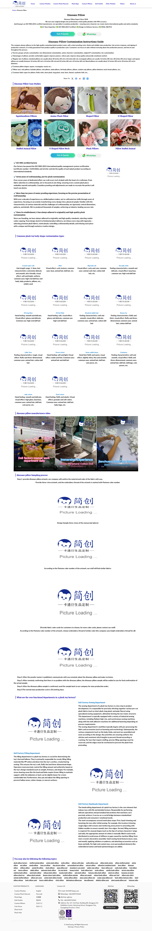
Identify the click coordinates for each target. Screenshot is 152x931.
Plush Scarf (18, 909)
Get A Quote (63, 34)
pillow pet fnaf (114, 875)
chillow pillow (25, 868)
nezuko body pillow (65, 873)
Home (33, 4)
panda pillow (33, 865)
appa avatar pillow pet (87, 878)
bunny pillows (23, 870)
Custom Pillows (87, 4)
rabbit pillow (34, 870)
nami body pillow (35, 873)
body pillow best (86, 870)
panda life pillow (37, 868)
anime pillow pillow (70, 878)
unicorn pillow (91, 865)
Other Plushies (110, 4)
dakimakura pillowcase (74, 880)
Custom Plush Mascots (60, 4)
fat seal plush (62, 870)
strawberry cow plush (77, 868)
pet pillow (23, 865)
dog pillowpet (89, 880)
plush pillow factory (20, 863)
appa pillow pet (62, 868)
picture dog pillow (128, 870)
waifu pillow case (92, 863)
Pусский (39, 894)
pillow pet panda (86, 875)
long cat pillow (45, 865)
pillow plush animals (34, 875)
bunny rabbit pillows (46, 880)
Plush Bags (75, 4)
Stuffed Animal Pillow (26, 148)
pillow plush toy (19, 875)
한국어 (38, 900)
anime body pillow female (53, 878)
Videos (122, 4)
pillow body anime (106, 863)
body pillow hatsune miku (124, 878)
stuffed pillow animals (70, 875)
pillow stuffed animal (122, 863)
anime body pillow (52, 863)
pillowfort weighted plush (107, 865)
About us (133, 4)
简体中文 (39, 903)
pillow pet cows (36, 878)
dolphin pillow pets (102, 880)
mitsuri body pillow (100, 875)
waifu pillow (65, 863)
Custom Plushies (45, 4)
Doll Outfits (99, 4)
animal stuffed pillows (21, 878)
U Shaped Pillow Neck (59, 148)
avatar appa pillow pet (105, 878)
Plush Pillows (92, 148)
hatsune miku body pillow (97, 873)
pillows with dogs (78, 863)
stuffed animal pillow (37, 863)
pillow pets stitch (128, 875)
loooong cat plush (127, 873)
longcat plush (74, 870)
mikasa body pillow (50, 873)
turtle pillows (99, 870)
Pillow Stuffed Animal (125, 148)
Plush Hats (18, 912)
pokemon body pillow (48, 870)
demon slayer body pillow (51, 875)
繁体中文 (39, 906)
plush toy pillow (113, 873)
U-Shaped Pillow (125, 116)
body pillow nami (31, 880)
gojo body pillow (80, 873)
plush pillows (50, 868)
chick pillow (60, 880)
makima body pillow (20, 873)
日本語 (38, 897)
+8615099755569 (75, 894)
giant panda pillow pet (119, 880)
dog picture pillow (59, 865)
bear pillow (122, 865)
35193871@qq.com (72, 891)
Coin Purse (18, 906)
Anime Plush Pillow (59, 116)
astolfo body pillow (112, 870)
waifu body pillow (121, 868)
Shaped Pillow (92, 116)
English (38, 891)
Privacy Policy (79, 927)
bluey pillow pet (107, 868)
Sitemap (70, 927)
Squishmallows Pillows (26, 116)
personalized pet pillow (75, 865)
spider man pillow (93, 868)
